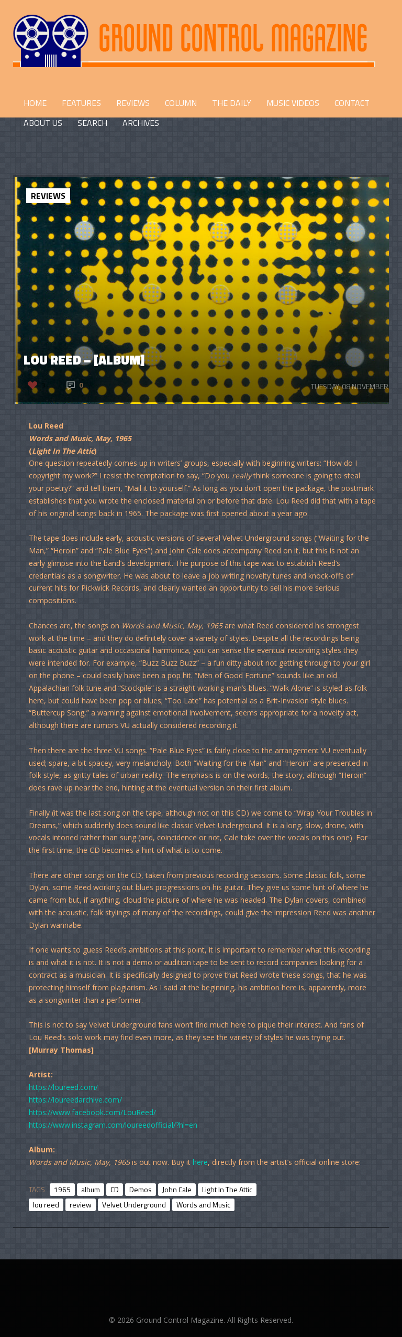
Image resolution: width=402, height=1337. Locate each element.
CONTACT (352, 103)
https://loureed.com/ (63, 1087)
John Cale (177, 1189)
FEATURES (81, 103)
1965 (62, 1189)
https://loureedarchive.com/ (75, 1100)
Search (92, 122)
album (90, 1189)
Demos (140, 1189)
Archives (140, 122)
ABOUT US (43, 122)
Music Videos (292, 103)
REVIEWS (133, 103)
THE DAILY (231, 103)
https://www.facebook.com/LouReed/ (92, 1112)
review (81, 1204)
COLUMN (181, 103)
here (200, 1162)
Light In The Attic (227, 1189)
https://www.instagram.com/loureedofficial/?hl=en (113, 1125)
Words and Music (203, 1204)
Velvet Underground (134, 1204)
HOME (35, 103)
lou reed (46, 1204)
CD (114, 1189)
